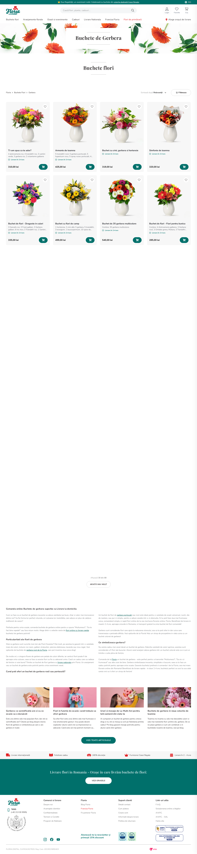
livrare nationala (64, 662)
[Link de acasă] (8, 93)
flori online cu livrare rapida (77, 630)
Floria (114, 659)
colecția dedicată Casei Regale (126, 2)
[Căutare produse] (132, 10)
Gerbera (32, 93)
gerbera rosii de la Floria (36, 650)
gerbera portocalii (124, 615)
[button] (181, 92)
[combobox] (98, 10)
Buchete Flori (19, 93)
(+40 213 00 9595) (19, 812)
